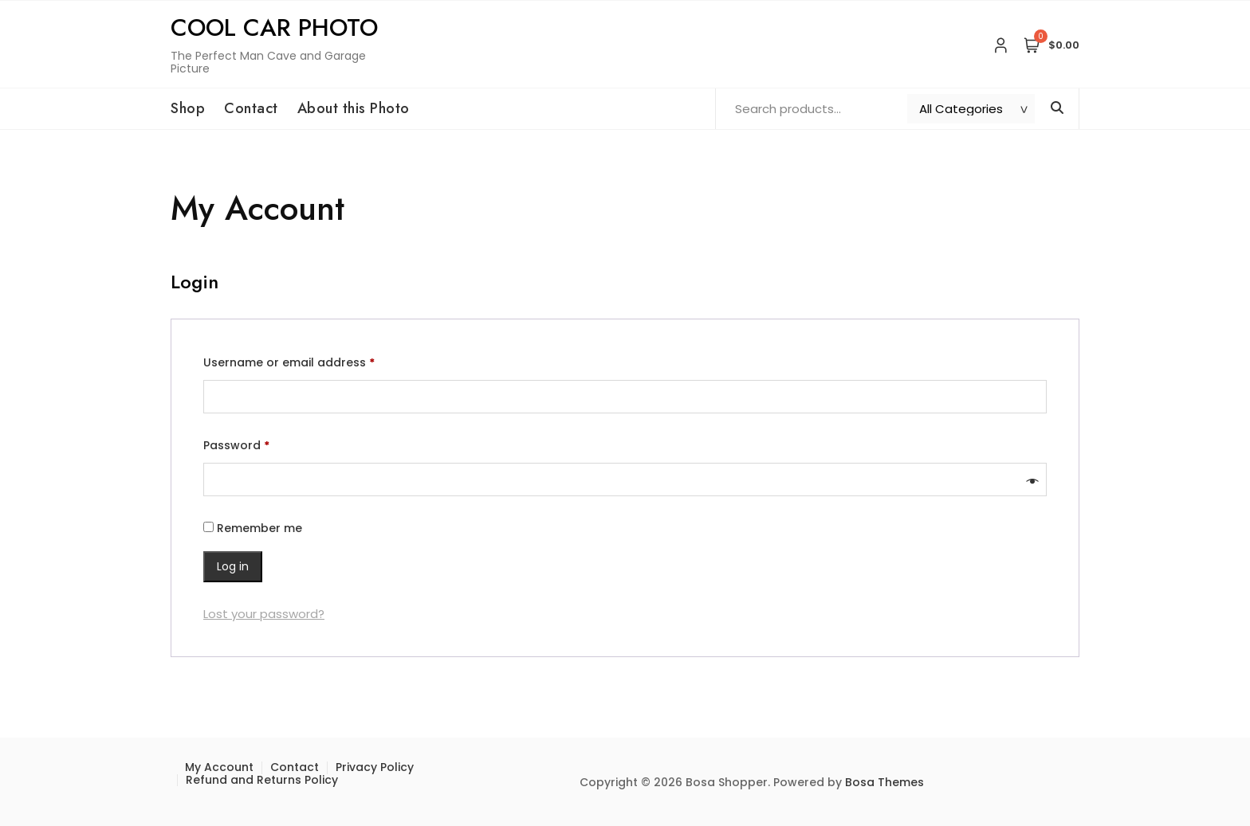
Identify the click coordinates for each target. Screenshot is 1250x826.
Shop (188, 108)
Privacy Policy (375, 767)
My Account (219, 767)
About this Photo (353, 108)
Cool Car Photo (274, 27)
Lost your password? (263, 613)
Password (261, 443)
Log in (233, 566)
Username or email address (314, 360)
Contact (251, 108)
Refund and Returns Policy (262, 780)
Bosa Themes (884, 782)
